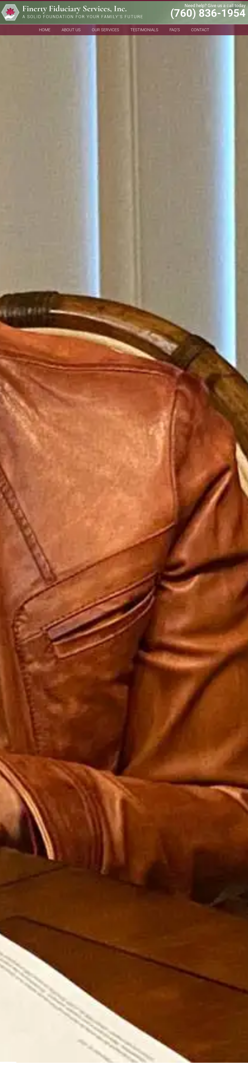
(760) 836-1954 (208, 13)
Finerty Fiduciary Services (72, 13)
